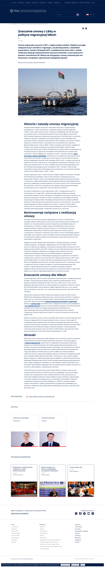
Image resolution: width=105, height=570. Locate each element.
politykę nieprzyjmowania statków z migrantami (61, 301)
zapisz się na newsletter (20, 513)
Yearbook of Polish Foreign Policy (49, 544)
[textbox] (89, 14)
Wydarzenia (42, 2)
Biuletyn (42, 526)
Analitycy (28, 2)
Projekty (50, 2)
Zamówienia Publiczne (15, 539)
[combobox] (89, 14)
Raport (42, 529)
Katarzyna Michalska (25, 62)
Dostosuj (82, 564)
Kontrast (87, 2)
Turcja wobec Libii (76, 467)
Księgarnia (75, 2)
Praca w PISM (15, 535)
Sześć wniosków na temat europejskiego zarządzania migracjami (49, 469)
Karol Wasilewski (74, 471)
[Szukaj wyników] (77, 14)
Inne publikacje (44, 548)
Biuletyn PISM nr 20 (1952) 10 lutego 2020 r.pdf (41, 396)
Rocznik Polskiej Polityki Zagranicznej (50, 546)
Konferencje (78, 526)
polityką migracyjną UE (32, 343)
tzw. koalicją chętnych (32, 306)
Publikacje (21, 2)
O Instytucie (15, 526)
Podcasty (35, 2)
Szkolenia (57, 2)
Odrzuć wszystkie (75, 564)
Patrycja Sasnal (45, 474)
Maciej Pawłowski (39, 62)
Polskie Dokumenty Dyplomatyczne (50, 540)
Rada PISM (15, 531)
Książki (42, 535)
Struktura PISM (16, 533)
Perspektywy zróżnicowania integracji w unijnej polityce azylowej (22, 469)
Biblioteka (68, 2)
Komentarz (43, 537)
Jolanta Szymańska (18, 474)
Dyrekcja (14, 529)
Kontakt (82, 2)
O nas (14, 2)
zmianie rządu (35, 303)
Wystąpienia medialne (81, 531)
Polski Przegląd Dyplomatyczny (49, 542)
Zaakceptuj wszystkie (65, 564)
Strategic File (44, 533)
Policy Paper (43, 531)
